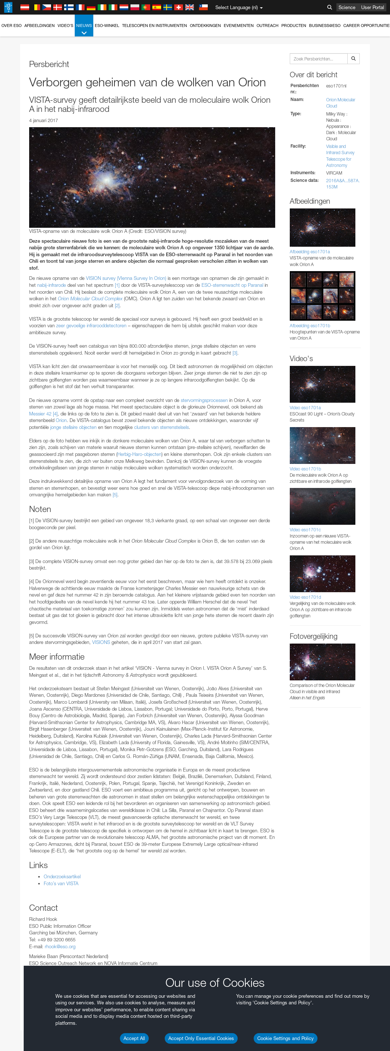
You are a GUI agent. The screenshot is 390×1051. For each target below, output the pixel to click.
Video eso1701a (305, 407)
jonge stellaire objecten (73, 427)
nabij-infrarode (51, 285)
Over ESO (11, 25)
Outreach (267, 25)
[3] (235, 353)
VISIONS (101, 642)
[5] (115, 494)
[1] (117, 285)
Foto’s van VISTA (61, 883)
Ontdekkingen (205, 25)
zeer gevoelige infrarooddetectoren (91, 325)
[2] (117, 305)
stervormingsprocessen (204, 400)
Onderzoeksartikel (62, 876)
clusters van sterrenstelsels (161, 427)
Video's (65, 25)
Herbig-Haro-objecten (139, 454)
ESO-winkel (107, 25)
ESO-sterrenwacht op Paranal (232, 285)
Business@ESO (324, 25)
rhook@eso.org (60, 946)
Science (347, 7)
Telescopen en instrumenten (154, 25)
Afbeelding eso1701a (310, 251)
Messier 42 (40, 414)
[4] (55, 414)
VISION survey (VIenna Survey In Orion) (126, 278)
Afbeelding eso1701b (310, 325)
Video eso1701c (305, 529)
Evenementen (239, 25)
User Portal (372, 7)
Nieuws (84, 29)
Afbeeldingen (39, 25)
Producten (293, 25)
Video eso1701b (305, 469)
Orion (61, 420)
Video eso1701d (305, 597)
